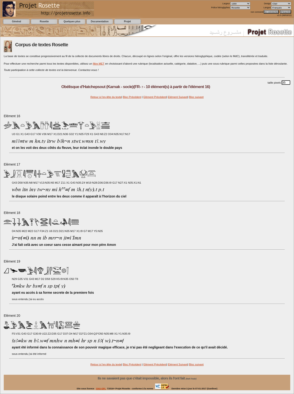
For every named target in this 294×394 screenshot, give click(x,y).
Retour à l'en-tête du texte (105, 97)
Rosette (44, 21)
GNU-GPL (101, 388)
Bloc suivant (196, 97)
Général (16, 21)
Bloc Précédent (132, 97)
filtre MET (98, 63)
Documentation (99, 21)
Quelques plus (72, 21)
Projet (127, 21)
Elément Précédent (154, 97)
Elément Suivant (178, 97)
